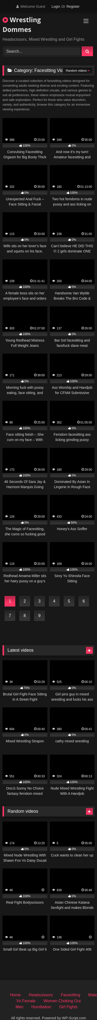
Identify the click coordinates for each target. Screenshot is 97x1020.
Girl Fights (68, 1007)
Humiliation (41, 1007)
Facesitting (70, 995)
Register (72, 6)
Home (15, 995)
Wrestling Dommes (22, 24)
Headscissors (41, 995)
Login (55, 6)
